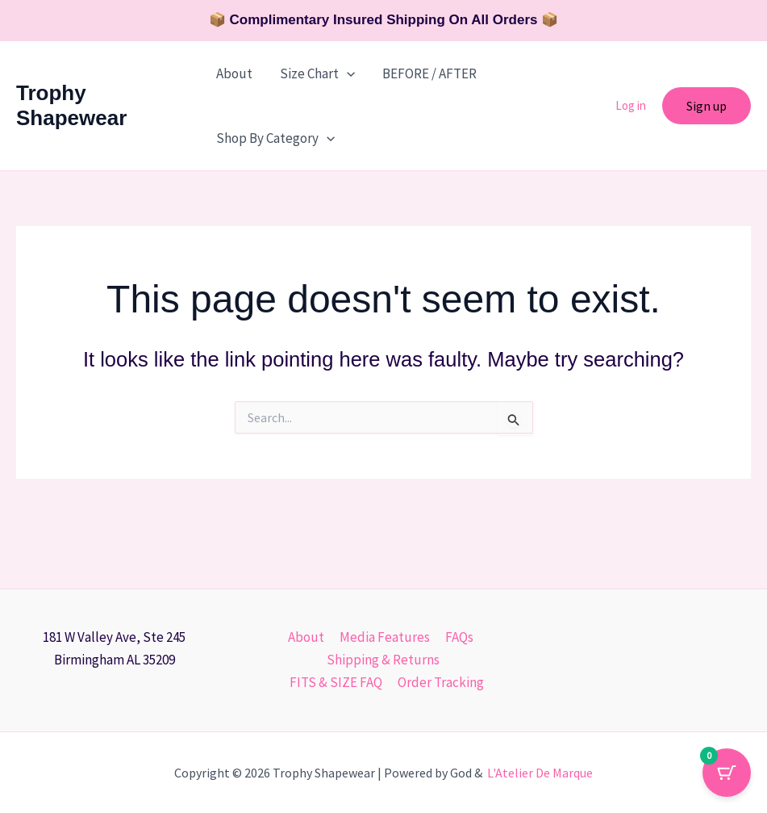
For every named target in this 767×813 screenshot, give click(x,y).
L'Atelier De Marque (540, 773)
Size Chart (317, 73)
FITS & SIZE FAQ (336, 682)
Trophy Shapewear (71, 105)
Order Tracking (440, 682)
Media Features (384, 637)
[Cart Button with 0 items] (726, 772)
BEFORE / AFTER (429, 73)
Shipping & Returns (383, 659)
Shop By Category (275, 138)
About (234, 73)
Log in (630, 105)
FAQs (457, 637)
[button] (347, 73)
